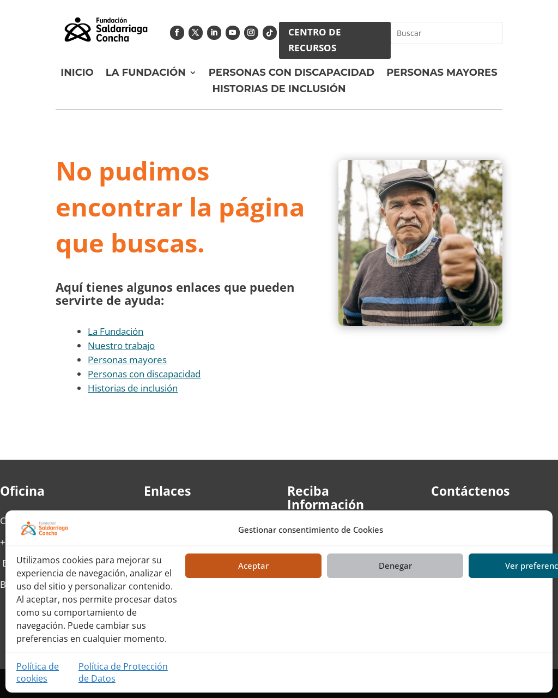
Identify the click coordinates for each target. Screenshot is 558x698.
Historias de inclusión (133, 388)
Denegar (395, 565)
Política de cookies (37, 672)
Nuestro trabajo (121, 345)
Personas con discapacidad (291, 74)
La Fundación (115, 331)
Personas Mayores (442, 74)
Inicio (76, 74)
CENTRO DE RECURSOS (314, 40)
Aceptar (253, 565)
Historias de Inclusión (279, 90)
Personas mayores (127, 359)
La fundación (146, 74)
